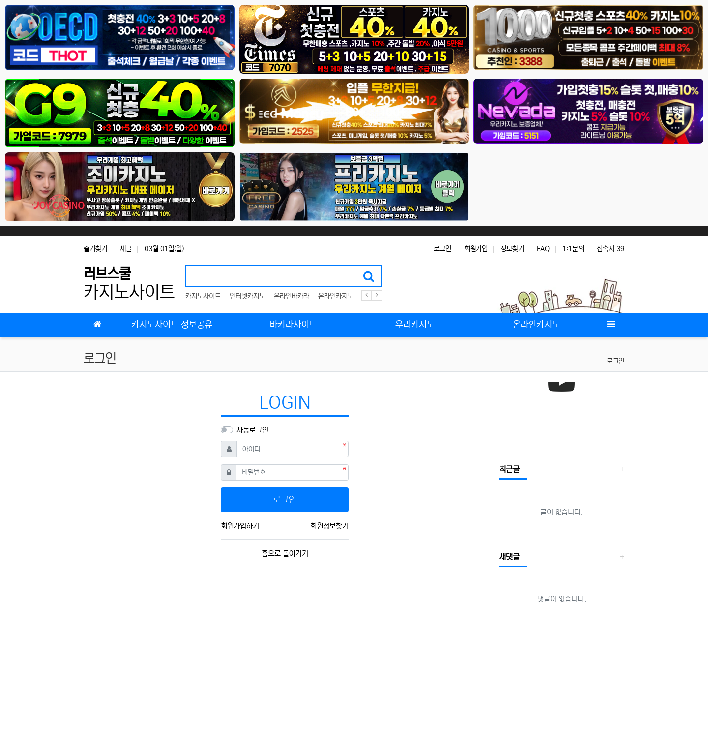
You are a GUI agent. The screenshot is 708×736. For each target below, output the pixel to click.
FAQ (543, 249)
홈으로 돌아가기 (285, 553)
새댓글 (509, 556)
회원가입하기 (240, 526)
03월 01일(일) (164, 249)
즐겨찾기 (95, 249)
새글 (126, 249)
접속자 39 (610, 249)
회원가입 (476, 249)
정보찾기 (512, 249)
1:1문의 (573, 249)
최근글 (509, 469)
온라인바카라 (291, 296)
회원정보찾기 (329, 526)
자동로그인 (252, 430)
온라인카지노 (336, 296)
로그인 (442, 249)
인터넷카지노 (247, 296)
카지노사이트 (203, 296)
